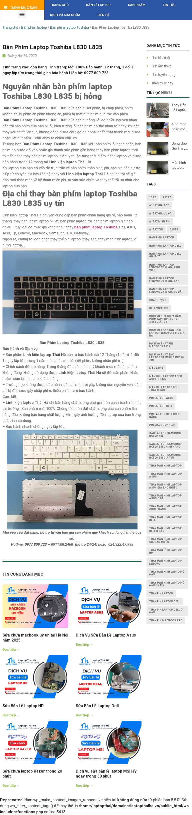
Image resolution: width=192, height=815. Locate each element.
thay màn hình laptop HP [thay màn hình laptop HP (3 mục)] (165, 551)
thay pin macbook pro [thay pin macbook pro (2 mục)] (165, 620)
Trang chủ (59, 5)
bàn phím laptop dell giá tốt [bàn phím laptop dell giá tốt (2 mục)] (165, 255)
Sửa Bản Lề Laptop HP (23, 705)
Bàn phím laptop (34, 27)
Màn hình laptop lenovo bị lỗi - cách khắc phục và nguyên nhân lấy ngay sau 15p (180, 165)
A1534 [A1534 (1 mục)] (174, 229)
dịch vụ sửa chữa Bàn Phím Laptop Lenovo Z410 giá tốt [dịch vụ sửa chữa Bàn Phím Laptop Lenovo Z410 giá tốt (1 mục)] (165, 319)
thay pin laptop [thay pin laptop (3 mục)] (161, 593)
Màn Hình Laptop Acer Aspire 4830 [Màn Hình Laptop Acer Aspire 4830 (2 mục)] (165, 377)
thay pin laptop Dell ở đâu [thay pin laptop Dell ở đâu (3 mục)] (165, 611)
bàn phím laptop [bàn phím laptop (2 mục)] (161, 237)
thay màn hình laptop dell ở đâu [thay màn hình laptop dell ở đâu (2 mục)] (165, 529)
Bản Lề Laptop (98, 5)
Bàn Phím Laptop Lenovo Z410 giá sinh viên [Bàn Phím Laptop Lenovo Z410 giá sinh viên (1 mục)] (164, 267)
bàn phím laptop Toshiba (96, 227)
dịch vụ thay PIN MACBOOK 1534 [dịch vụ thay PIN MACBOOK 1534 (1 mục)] (161, 345)
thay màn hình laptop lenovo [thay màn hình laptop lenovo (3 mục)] (165, 562)
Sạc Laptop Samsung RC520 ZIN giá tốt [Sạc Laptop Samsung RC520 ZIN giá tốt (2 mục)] (165, 456)
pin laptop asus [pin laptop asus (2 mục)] (161, 398)
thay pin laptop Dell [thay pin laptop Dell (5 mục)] (164, 601)
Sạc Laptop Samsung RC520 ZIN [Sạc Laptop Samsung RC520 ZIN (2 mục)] (165, 434)
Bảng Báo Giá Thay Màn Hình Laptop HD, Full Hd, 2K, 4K (180, 146)
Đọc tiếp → (11, 650)
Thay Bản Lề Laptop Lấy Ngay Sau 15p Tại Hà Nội (180, 108)
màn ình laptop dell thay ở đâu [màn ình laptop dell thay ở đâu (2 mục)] (164, 388)
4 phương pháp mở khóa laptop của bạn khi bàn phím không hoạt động (180, 127)
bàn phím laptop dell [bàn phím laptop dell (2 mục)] (165, 245)
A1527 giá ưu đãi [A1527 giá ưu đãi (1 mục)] (160, 213)
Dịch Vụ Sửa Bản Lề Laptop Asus (106, 635)
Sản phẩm (137, 5)
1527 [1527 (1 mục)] (152, 197)
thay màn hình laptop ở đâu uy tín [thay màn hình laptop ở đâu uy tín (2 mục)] (166, 584)
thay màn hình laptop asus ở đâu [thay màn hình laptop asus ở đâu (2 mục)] (165, 497)
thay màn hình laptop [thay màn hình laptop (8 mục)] (165, 465)
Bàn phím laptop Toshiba (69, 27)
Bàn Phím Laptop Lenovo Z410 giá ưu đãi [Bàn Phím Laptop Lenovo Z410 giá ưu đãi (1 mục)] (165, 290)
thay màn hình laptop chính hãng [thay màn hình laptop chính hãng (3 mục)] (165, 507)
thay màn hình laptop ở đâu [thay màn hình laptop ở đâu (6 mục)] (166, 573)
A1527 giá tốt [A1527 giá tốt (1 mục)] (159, 205)
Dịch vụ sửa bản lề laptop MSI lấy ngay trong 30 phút (106, 774)
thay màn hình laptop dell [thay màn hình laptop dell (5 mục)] (165, 518)
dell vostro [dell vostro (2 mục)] (158, 308)
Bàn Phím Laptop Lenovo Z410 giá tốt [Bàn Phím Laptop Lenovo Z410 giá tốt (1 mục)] (164, 280)
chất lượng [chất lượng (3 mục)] (157, 300)
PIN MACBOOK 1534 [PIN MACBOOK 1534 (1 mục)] (162, 425)
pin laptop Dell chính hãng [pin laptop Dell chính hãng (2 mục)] (165, 415)
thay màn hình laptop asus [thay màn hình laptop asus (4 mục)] (165, 475)
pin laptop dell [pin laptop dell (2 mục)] (160, 406)
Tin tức (169, 5)
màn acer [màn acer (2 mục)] (156, 368)
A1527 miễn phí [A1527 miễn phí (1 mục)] (159, 221)
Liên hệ (104, 15)
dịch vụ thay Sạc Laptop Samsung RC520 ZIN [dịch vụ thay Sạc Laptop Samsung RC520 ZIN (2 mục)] (166, 357)
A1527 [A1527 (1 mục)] (166, 197)
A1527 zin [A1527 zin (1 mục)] (156, 229)
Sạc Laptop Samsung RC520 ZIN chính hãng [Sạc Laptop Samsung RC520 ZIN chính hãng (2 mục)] (165, 445)
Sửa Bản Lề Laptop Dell (97, 705)
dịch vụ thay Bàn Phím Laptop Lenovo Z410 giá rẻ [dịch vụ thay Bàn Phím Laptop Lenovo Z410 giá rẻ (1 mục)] (166, 332)
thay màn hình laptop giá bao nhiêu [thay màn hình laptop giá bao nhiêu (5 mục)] (165, 540)
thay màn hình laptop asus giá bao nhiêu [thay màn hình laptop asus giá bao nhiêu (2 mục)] (165, 486)
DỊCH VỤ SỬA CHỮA (65, 15)
